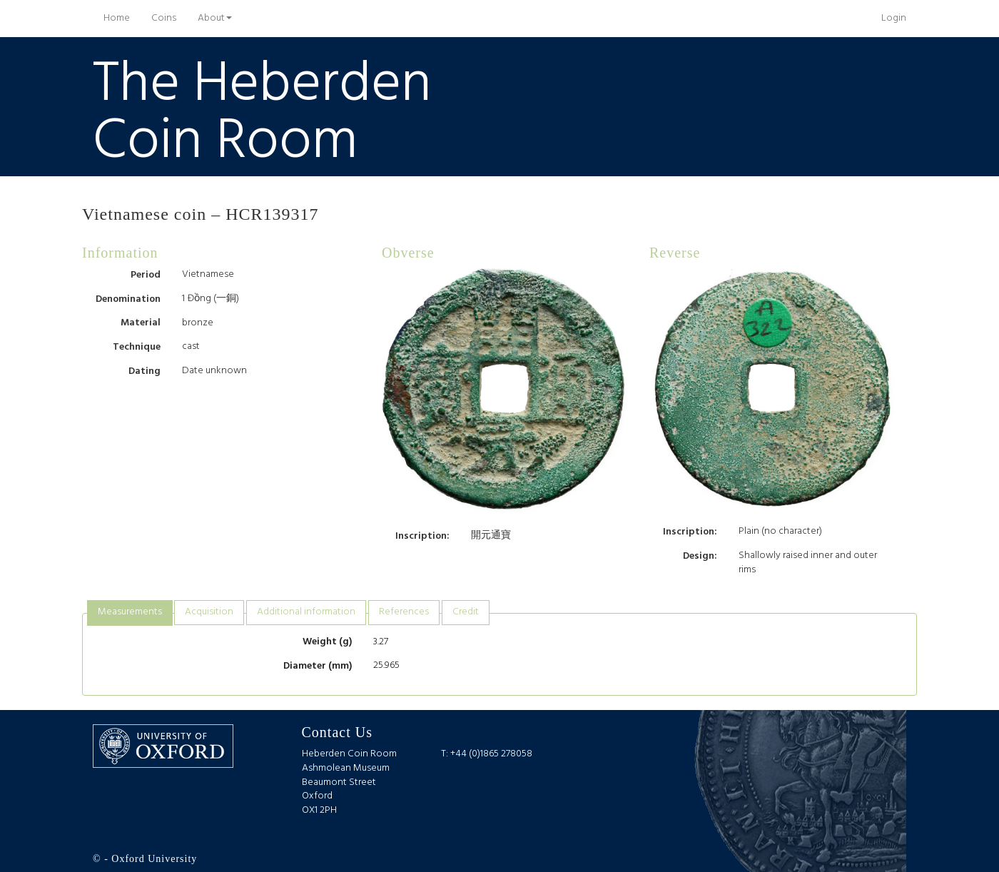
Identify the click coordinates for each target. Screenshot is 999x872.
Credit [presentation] (465, 612)
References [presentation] (404, 612)
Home (122, 17)
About (215, 18)
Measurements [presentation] (130, 612)
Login (893, 18)
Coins (163, 18)
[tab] (130, 612)
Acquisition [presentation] (209, 612)
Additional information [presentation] (306, 612)
